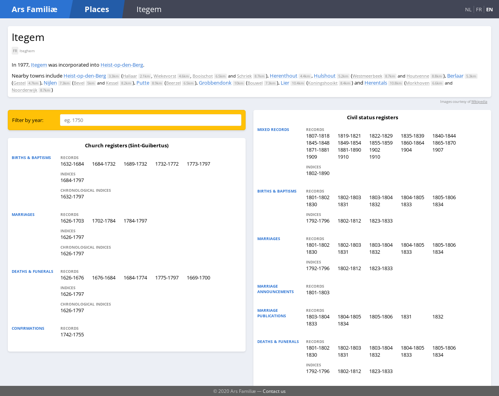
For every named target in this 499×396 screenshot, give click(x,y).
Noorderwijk (24, 90)
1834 (437, 204)
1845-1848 (317, 142)
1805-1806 (444, 197)
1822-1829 (381, 135)
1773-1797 (198, 163)
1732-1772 (167, 163)
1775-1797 (167, 277)
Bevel (79, 83)
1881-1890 (349, 149)
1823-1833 (381, 220)
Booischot (203, 76)
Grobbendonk (215, 82)
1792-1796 (317, 220)
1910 (343, 156)
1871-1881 (317, 149)
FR (479, 9)
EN (489, 9)
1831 (343, 204)
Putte (142, 82)
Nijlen (50, 82)
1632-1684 (72, 163)
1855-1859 (381, 142)
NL (468, 9)
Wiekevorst (165, 76)
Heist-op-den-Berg (122, 64)
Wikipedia (479, 101)
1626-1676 (72, 277)
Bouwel (255, 83)
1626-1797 (72, 236)
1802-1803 (349, 197)
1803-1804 (381, 197)
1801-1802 (317, 197)
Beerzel (173, 83)
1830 (311, 204)
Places (97, 9)
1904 (406, 149)
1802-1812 (349, 220)
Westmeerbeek (367, 76)
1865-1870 (444, 142)
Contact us (274, 391)
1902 (374, 149)
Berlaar (455, 75)
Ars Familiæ (34, 9)
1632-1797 (72, 196)
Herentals (376, 82)
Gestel (19, 83)
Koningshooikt (323, 83)
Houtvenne (418, 76)
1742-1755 (72, 334)
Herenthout (283, 75)
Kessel (112, 83)
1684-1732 (103, 163)
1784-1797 (135, 220)
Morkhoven (418, 83)
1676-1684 (103, 277)
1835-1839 (412, 135)
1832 (374, 204)
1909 (311, 156)
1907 (437, 149)
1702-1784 (103, 220)
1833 (406, 204)
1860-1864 (412, 142)
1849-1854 (349, 142)
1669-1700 (198, 277)
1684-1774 (135, 277)
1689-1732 (135, 163)
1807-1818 (317, 135)
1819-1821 (349, 135)
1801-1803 (317, 292)
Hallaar (130, 76)
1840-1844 (444, 135)
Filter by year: (27, 120)
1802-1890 (317, 173)
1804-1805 (412, 197)
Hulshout (325, 75)
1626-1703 (72, 220)
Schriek (244, 76)
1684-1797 (72, 180)
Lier (285, 82)
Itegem (39, 64)
